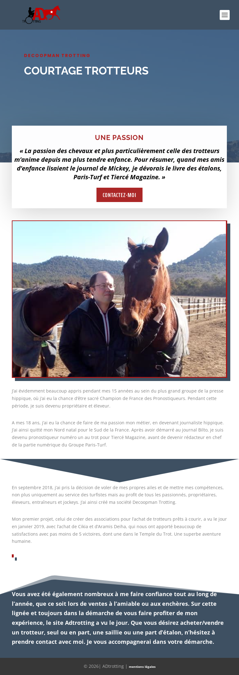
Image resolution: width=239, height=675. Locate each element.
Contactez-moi (119, 195)
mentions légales (142, 666)
